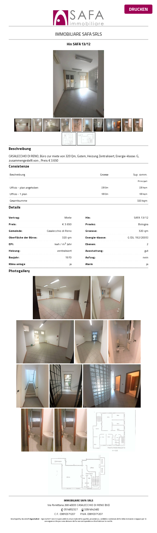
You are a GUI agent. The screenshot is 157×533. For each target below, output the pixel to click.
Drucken (138, 9)
